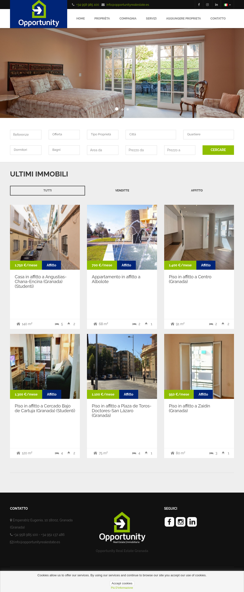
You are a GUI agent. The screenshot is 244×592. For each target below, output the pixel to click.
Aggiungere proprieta (183, 18)
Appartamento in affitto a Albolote (116, 279)
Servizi (151, 18)
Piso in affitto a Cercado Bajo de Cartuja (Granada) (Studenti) (45, 408)
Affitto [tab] (197, 190)
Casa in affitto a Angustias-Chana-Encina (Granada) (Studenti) (40, 281)
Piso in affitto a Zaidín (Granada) (189, 408)
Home (80, 18)
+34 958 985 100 (87, 4)
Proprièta (102, 18)
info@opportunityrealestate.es (128, 4)
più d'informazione (122, 587)
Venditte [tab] (122, 190)
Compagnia (127, 18)
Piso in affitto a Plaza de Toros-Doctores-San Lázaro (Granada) (121, 410)
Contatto (218, 18)
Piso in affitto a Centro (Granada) (190, 279)
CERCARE (218, 150)
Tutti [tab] (47, 190)
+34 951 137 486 (53, 535)
